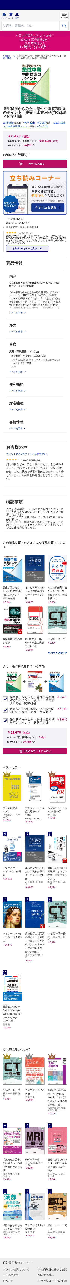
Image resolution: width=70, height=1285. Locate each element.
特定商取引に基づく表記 (52, 1269)
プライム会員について (16, 1269)
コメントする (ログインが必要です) (26, 454)
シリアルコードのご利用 (52, 1280)
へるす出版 (42, 126)
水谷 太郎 (42, 122)
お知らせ (8, 1280)
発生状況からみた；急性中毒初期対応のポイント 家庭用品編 (32, 721)
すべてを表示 (56, 652)
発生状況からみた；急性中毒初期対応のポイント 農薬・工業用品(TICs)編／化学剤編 (32, 700)
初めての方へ (46, 1275)
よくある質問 (11, 1275)
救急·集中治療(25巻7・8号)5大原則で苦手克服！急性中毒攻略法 (32, 710)
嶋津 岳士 (29, 122)
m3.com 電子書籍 (7, 57)
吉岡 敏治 (8, 122)
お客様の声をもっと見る (24, 248)
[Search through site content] (30, 25)
